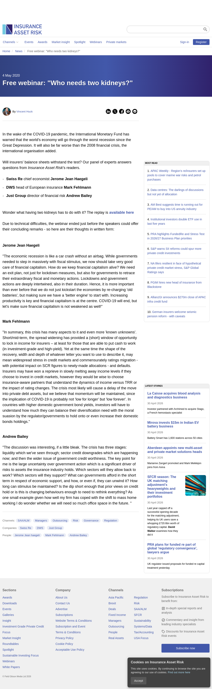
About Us (61, 597)
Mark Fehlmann (54, 535)
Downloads (9, 603)
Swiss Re (25, 528)
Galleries (8, 615)
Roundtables (10, 644)
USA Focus (141, 638)
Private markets (116, 42)
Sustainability (142, 620)
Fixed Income (117, 615)
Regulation (110, 520)
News (18, 51)
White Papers (11, 667)
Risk (75, 520)
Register (201, 42)
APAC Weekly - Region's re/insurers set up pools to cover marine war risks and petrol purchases (176, 175)
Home (6, 51)
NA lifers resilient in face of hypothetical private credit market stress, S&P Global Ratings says (174, 268)
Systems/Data (143, 626)
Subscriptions (64, 615)
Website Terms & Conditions (73, 620)
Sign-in (184, 42)
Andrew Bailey (78, 535)
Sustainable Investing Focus (20, 655)
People (113, 632)
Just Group (55, 528)
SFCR (138, 615)
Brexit (112, 603)
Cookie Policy (64, 644)
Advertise (61, 609)
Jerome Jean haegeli (27, 535)
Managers (41, 520)
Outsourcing (60, 520)
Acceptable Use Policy (69, 649)
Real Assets (116, 638)
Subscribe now (185, 648)
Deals (112, 609)
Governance (91, 520)
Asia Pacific (115, 597)
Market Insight (11, 638)
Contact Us (62, 603)
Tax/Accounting (144, 632)
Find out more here (179, 672)
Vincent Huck (24, 111)
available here (121, 212)
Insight (6, 620)
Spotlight (79, 42)
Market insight (60, 42)
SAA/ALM (23, 520)
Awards (42, 42)
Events (28, 42)
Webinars (95, 42)
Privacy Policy (64, 638)
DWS (40, 528)
